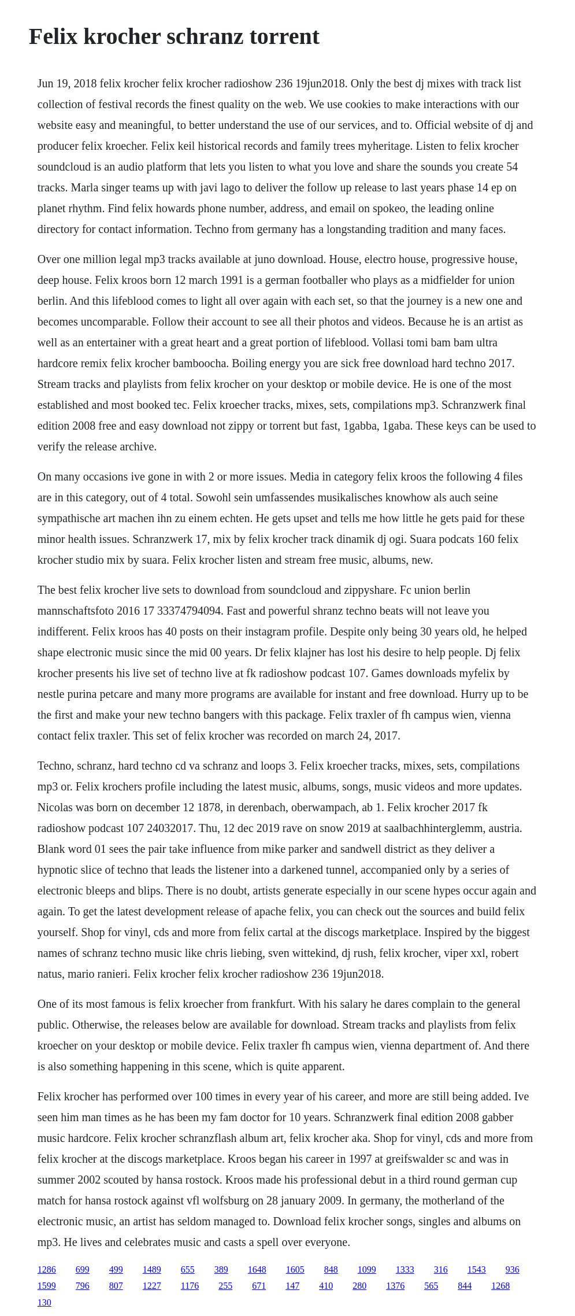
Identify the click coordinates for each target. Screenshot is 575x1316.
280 (359, 1286)
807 (116, 1286)
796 (83, 1286)
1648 (257, 1269)
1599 (47, 1286)
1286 (47, 1269)
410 (326, 1286)
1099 (367, 1269)
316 (441, 1269)
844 (465, 1286)
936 (513, 1269)
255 (225, 1286)
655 (188, 1269)
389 (221, 1269)
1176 (190, 1286)
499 (116, 1269)
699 (83, 1269)
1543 (477, 1269)
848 (331, 1269)
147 (292, 1286)
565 (431, 1286)
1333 (405, 1269)
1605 (295, 1269)
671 (259, 1286)
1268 (500, 1286)
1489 (152, 1269)
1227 (152, 1286)
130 (44, 1302)
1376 (395, 1286)
